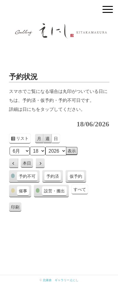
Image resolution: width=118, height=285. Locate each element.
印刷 (16, 208)
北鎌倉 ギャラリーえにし (61, 280)
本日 (27, 163)
